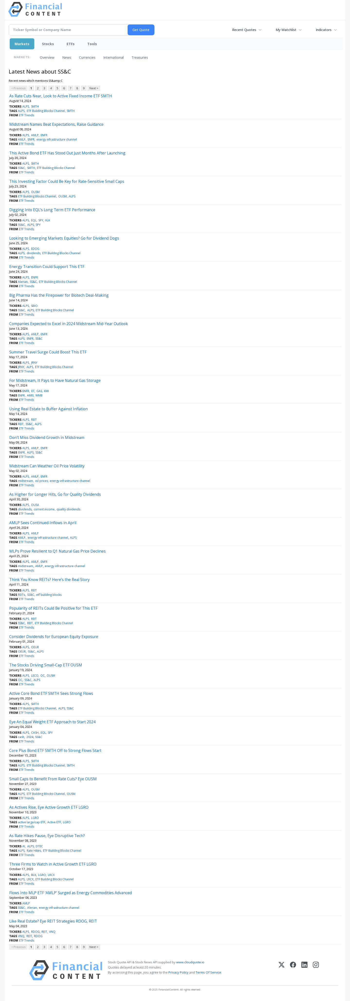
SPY (40, 220)
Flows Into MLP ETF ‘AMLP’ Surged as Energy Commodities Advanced (70, 892)
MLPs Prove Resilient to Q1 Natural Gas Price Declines (57, 551)
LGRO (35, 818)
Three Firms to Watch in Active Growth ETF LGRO (52, 864)
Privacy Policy (178, 972)
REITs (21, 595)
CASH (35, 733)
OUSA (35, 505)
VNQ (52, 932)
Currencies (87, 57)
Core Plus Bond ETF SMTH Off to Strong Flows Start (55, 750)
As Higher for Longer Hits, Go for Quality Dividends (55, 494)
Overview (47, 57)
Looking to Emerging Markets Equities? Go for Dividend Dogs (64, 238)
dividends (33, 253)
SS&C (21, 168)
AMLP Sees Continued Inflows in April (42, 522)
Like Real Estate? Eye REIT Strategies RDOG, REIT (53, 921)
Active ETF (54, 822)
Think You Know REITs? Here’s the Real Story (49, 579)
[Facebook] (293, 970)
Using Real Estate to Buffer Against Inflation (48, 409)
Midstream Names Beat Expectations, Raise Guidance (56, 124)
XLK (47, 220)
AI (23, 846)
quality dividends (68, 509)
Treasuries (139, 57)
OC (42, 675)
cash (21, 737)
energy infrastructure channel (56, 139)
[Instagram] (316, 970)
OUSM (35, 192)
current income (44, 509)
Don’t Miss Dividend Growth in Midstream (46, 437)
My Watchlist (286, 29)
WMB (39, 395)
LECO (34, 675)
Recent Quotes (244, 29)
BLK (33, 875)
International (113, 57)
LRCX (51, 875)
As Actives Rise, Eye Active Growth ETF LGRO (48, 807)
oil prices (41, 481)
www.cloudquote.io (190, 962)
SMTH (35, 106)
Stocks (48, 44)
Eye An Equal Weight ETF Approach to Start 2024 (52, 721)
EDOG (35, 249)
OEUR (35, 647)
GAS (39, 391)
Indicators (324, 29)
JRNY (34, 363)
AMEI (30, 395)
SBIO (34, 306)
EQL (33, 220)
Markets (22, 44)
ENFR (44, 135)
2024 (29, 737)
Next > (93, 88)
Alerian (23, 282)
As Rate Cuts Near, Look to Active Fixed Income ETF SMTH (60, 96)
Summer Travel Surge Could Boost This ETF (48, 352)
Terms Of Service (208, 972)
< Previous (18, 88)
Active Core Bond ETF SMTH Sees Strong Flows (51, 693)
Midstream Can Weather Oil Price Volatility (47, 466)
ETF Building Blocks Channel (46, 111)
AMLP (35, 135)
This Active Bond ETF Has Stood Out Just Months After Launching (67, 153)
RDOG (35, 932)
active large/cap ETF (31, 822)
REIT (34, 420)
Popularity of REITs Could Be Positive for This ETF (53, 608)
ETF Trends (26, 115)
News (66, 57)
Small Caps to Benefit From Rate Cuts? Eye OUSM (53, 779)
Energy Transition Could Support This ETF (46, 266)
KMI (46, 391)
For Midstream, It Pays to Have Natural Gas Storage (55, 380)
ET (33, 391)
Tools (92, 44)
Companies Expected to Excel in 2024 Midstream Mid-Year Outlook (68, 323)
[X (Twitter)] (282, 970)
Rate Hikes (34, 851)
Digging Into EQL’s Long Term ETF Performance (52, 209)
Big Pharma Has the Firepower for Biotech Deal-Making (59, 295)
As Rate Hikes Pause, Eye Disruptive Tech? (47, 835)
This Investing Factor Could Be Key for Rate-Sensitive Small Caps (66, 181)
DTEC (39, 846)
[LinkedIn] (304, 970)
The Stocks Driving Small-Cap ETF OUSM (45, 665)
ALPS (25, 106)
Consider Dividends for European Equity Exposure (53, 636)
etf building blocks (48, 595)
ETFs (71, 44)
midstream (25, 481)
